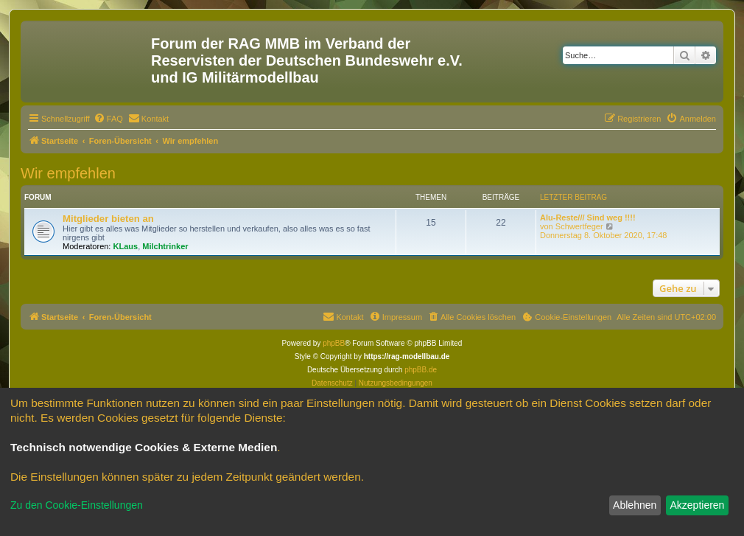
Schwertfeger (579, 226)
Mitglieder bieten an (108, 218)
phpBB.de (420, 370)
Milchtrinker (165, 246)
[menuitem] (108, 119)
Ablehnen (634, 505)
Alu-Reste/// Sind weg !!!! (588, 217)
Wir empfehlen (68, 173)
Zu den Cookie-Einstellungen (76, 505)
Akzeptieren (697, 505)
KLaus (125, 246)
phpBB (334, 343)
